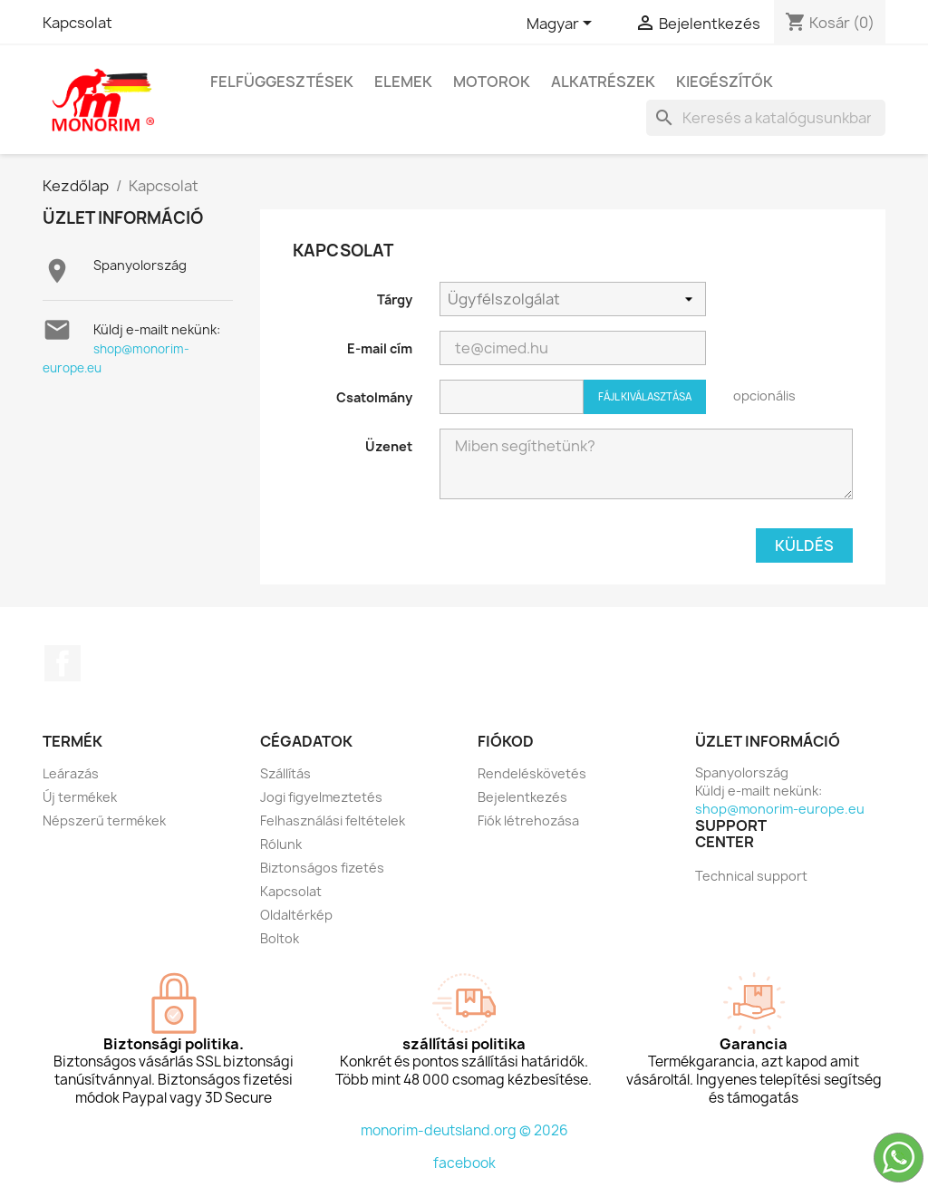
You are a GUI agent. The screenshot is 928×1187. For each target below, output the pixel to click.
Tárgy (394, 299)
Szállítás (285, 773)
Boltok (279, 938)
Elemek (403, 82)
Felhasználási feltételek (332, 820)
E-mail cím (379, 348)
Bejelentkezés (522, 797)
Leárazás (71, 773)
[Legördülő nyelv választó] (562, 24)
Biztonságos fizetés (322, 867)
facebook (464, 1163)
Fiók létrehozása (528, 820)
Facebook (62, 663)
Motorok (491, 82)
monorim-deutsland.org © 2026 (464, 1130)
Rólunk (281, 844)
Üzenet (388, 446)
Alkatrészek (603, 82)
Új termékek (80, 797)
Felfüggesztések (281, 82)
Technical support (751, 875)
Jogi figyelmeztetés (321, 797)
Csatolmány (374, 397)
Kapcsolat (77, 23)
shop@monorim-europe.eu (780, 808)
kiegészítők (724, 82)
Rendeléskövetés (532, 773)
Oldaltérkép (296, 914)
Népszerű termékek (104, 820)
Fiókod (506, 741)
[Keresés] (765, 118)
